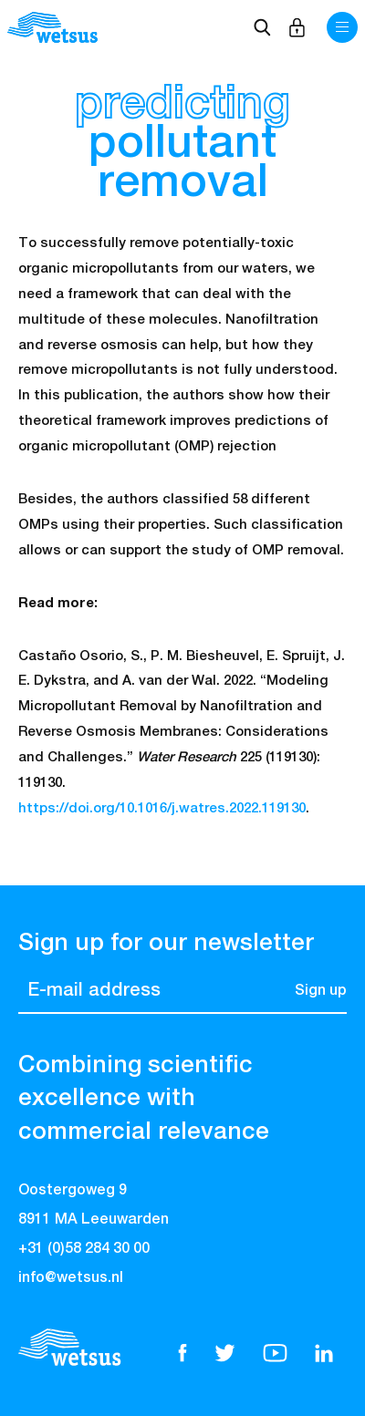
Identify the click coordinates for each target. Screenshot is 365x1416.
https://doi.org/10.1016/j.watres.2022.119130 (162, 808)
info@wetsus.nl (70, 1278)
